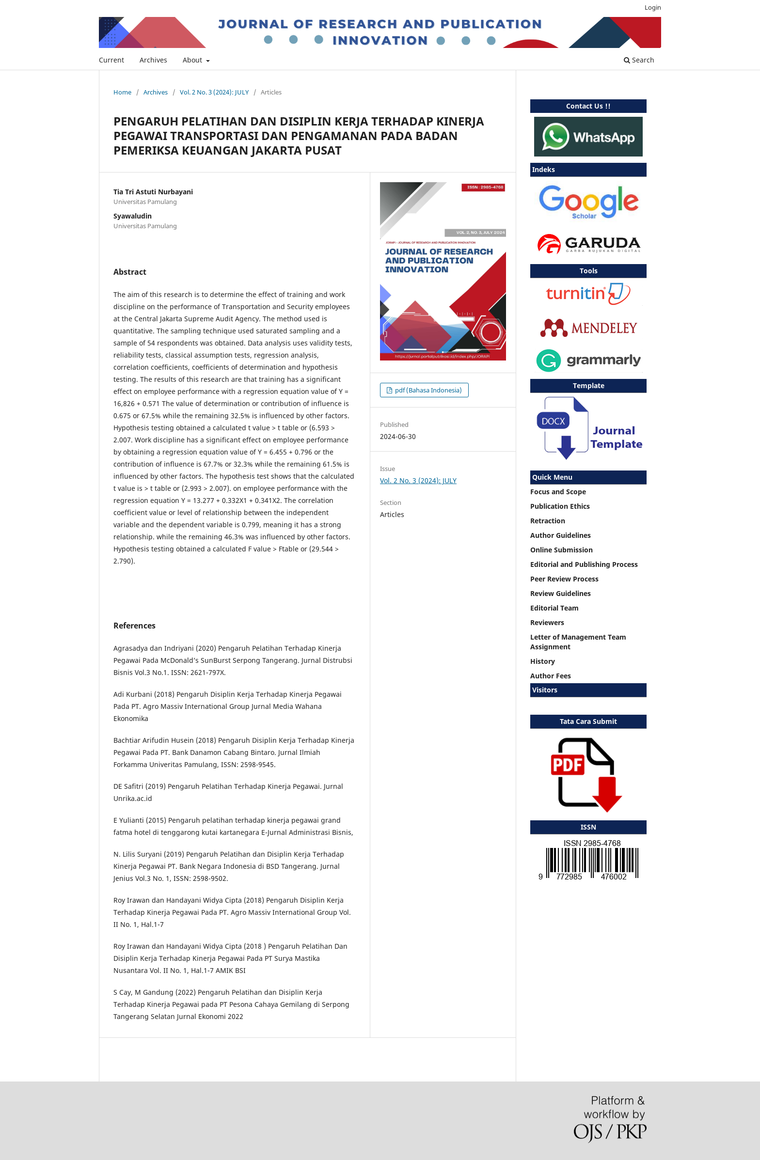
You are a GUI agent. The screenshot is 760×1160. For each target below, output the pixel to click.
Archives (153, 59)
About (193, 59)
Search (639, 59)
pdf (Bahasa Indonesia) (428, 390)
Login (653, 7)
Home (122, 92)
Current (111, 59)
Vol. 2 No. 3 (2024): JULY (214, 92)
